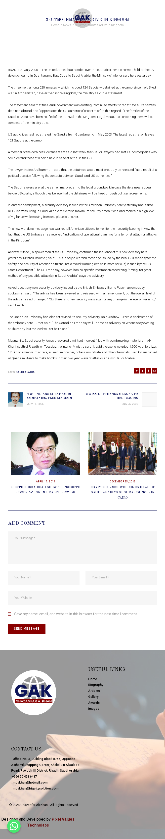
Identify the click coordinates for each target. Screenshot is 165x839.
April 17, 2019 (45, 481)
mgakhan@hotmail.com (29, 782)
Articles (94, 691)
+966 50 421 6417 (24, 776)
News (87, 14)
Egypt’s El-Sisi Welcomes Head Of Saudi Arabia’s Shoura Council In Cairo (122, 493)
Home (55, 25)
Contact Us (27, 749)
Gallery (93, 697)
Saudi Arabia (25, 372)
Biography (95, 685)
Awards (94, 702)
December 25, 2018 (123, 481)
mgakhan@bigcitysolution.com (34, 788)
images (93, 708)
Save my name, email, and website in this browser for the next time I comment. (76, 614)
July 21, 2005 (68, 14)
